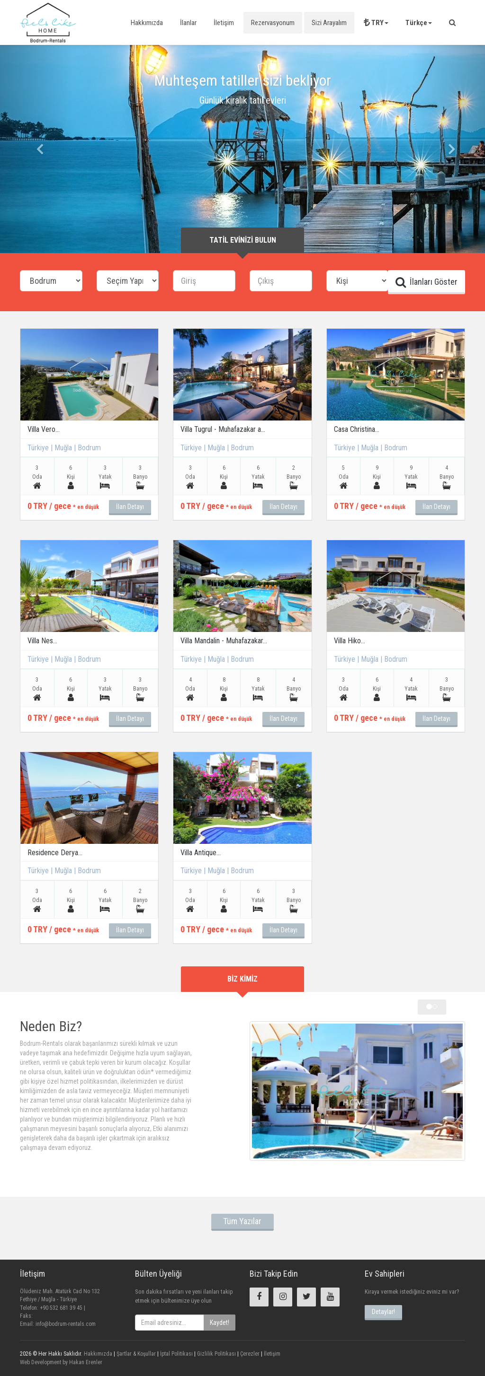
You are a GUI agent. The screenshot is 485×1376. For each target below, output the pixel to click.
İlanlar (188, 22)
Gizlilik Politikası (216, 1353)
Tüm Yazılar (242, 1221)
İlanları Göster (426, 282)
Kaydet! (219, 1322)
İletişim (224, 22)
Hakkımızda (147, 22)
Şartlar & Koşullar (135, 1353)
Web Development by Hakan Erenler (61, 1362)
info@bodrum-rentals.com (66, 1324)
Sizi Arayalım (329, 22)
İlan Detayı (130, 506)
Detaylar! (383, 1311)
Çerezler (249, 1353)
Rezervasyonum (273, 22)
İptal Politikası (176, 1353)
